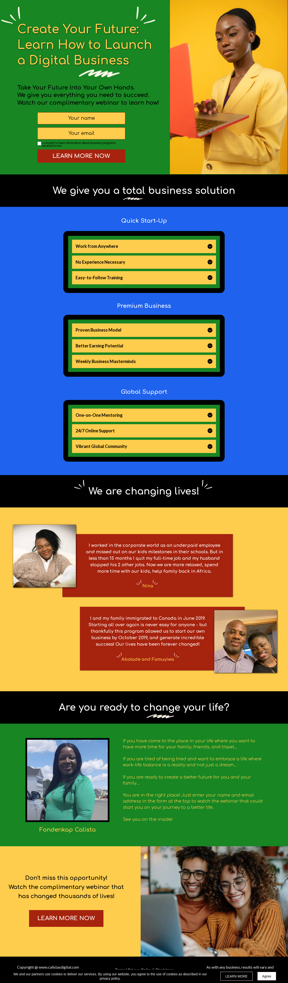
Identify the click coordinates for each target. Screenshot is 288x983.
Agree (266, 976)
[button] (210, 246)
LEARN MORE (236, 976)
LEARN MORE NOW (81, 156)
